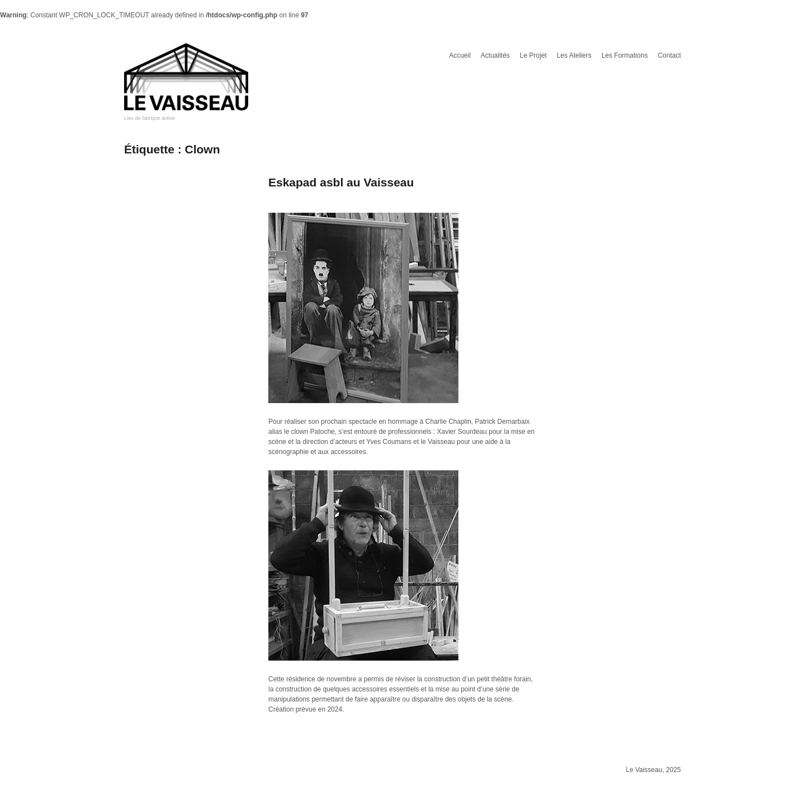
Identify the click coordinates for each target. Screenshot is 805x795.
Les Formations (625, 55)
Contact (669, 55)
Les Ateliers (574, 55)
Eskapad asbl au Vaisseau (341, 182)
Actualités (495, 55)
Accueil (460, 55)
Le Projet (533, 55)
